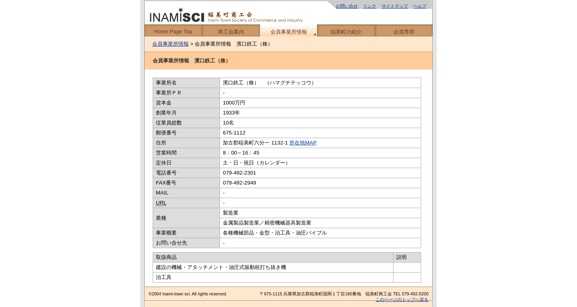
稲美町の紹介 (346, 32)
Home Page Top (173, 31)
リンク (369, 6)
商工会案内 (231, 32)
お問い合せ (347, 6)
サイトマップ (394, 6)
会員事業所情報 (288, 32)
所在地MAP (303, 143)
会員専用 (403, 32)
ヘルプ (419, 6)
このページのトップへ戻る (401, 299)
